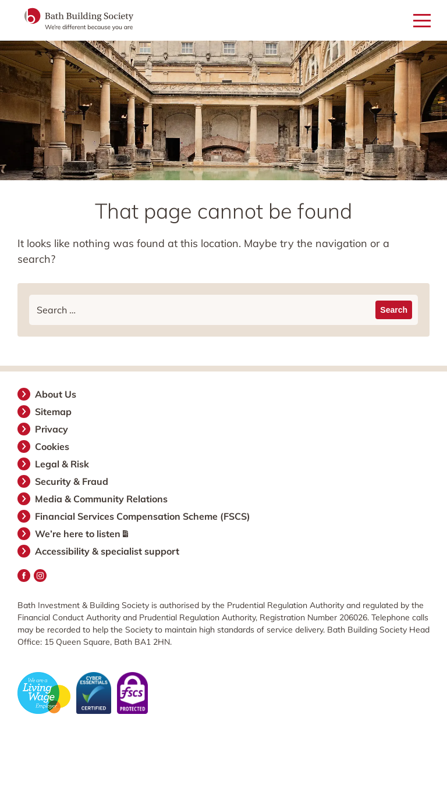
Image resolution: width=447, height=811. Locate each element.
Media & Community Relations (102, 499)
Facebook (23, 575)
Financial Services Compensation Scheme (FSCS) (143, 516)
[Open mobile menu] (422, 21)
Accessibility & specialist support (107, 551)
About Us (56, 394)
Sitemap (54, 411)
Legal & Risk (62, 464)
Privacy (52, 429)
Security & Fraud (72, 481)
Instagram (40, 575)
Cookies (52, 446)
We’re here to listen (82, 533)
